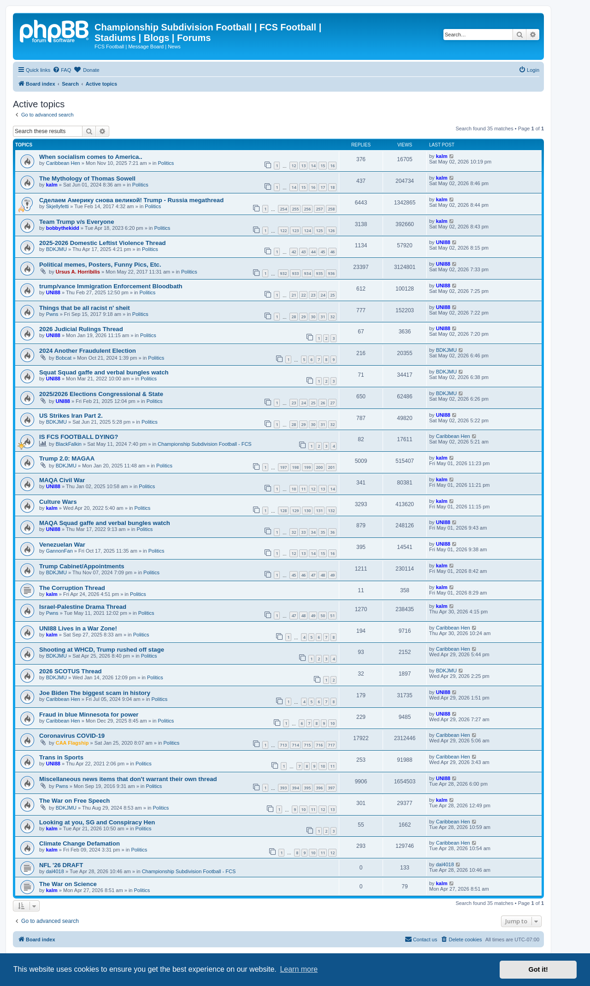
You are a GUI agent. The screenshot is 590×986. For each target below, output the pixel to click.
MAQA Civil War (62, 480)
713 (283, 745)
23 (313, 295)
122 (283, 230)
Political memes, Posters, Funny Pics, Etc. (100, 264)
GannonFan (59, 551)
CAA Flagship (72, 743)
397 (331, 788)
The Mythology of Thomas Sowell (87, 178)
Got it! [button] (538, 969)
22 (303, 295)
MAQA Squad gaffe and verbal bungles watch (104, 522)
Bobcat (63, 358)
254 (283, 209)
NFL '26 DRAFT (61, 865)
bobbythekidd (62, 228)
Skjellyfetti (57, 206)
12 (293, 166)
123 (295, 230)
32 (332, 317)
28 (293, 317)
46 (332, 252)
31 (322, 317)
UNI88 (443, 242)
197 (283, 467)
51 (332, 615)
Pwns (52, 314)
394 (295, 788)
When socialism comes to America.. (90, 156)
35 (322, 532)
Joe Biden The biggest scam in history (94, 692)
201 (331, 467)
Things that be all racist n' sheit (84, 307)
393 (283, 788)
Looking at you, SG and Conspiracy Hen (97, 822)
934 (307, 273)
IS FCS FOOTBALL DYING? (78, 436)
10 (293, 489)
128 (283, 510)
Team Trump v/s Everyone (76, 221)
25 (332, 295)
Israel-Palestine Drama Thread (82, 606)
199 (307, 467)
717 (331, 745)
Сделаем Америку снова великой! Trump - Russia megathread (131, 200)
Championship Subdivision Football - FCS (205, 444)
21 (293, 295)
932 (283, 273)
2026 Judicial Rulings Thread (81, 329)
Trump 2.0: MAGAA (66, 458)
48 (322, 575)
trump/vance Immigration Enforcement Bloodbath (111, 286)
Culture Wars (58, 501)
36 (332, 532)
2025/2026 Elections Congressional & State (101, 394)
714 (295, 745)
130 (307, 510)
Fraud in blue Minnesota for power (88, 714)
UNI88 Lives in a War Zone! (78, 628)
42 (293, 252)
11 (303, 489)
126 (331, 230)
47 (313, 575)
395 (307, 788)
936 (331, 273)
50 (322, 615)
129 (295, 510)
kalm (442, 156)
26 (322, 403)
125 (319, 230)
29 (303, 317)
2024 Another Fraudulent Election (87, 350)
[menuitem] (62, 70)
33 (303, 532)
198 (295, 467)
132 (331, 510)
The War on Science (68, 884)
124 (307, 230)
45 (322, 252)
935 (319, 273)
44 (313, 252)
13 (303, 166)
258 (331, 209)
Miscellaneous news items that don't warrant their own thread (128, 779)
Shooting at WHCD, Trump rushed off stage (101, 649)
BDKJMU (56, 249)
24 (322, 295)
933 (295, 273)
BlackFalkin (69, 444)
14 (313, 166)
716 (319, 745)
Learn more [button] (299, 969)
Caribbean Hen (63, 163)
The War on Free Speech (74, 800)
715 (307, 745)
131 (319, 510)
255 (295, 209)
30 (313, 317)
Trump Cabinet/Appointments (81, 566)
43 (303, 252)
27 (332, 403)
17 (322, 187)
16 (332, 166)
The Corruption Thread (72, 587)
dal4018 (55, 871)
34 (313, 532)
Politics (166, 163)
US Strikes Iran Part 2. (71, 415)
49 (332, 575)
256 (307, 209)
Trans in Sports (61, 757)
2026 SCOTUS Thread (70, 671)
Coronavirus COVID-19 (72, 735)
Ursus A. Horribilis (78, 271)
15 (322, 166)
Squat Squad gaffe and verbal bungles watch (104, 372)
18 (332, 187)
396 (319, 788)
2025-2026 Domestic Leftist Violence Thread (102, 242)
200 (319, 467)
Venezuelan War (62, 544)
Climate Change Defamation (79, 843)
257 (319, 209)
